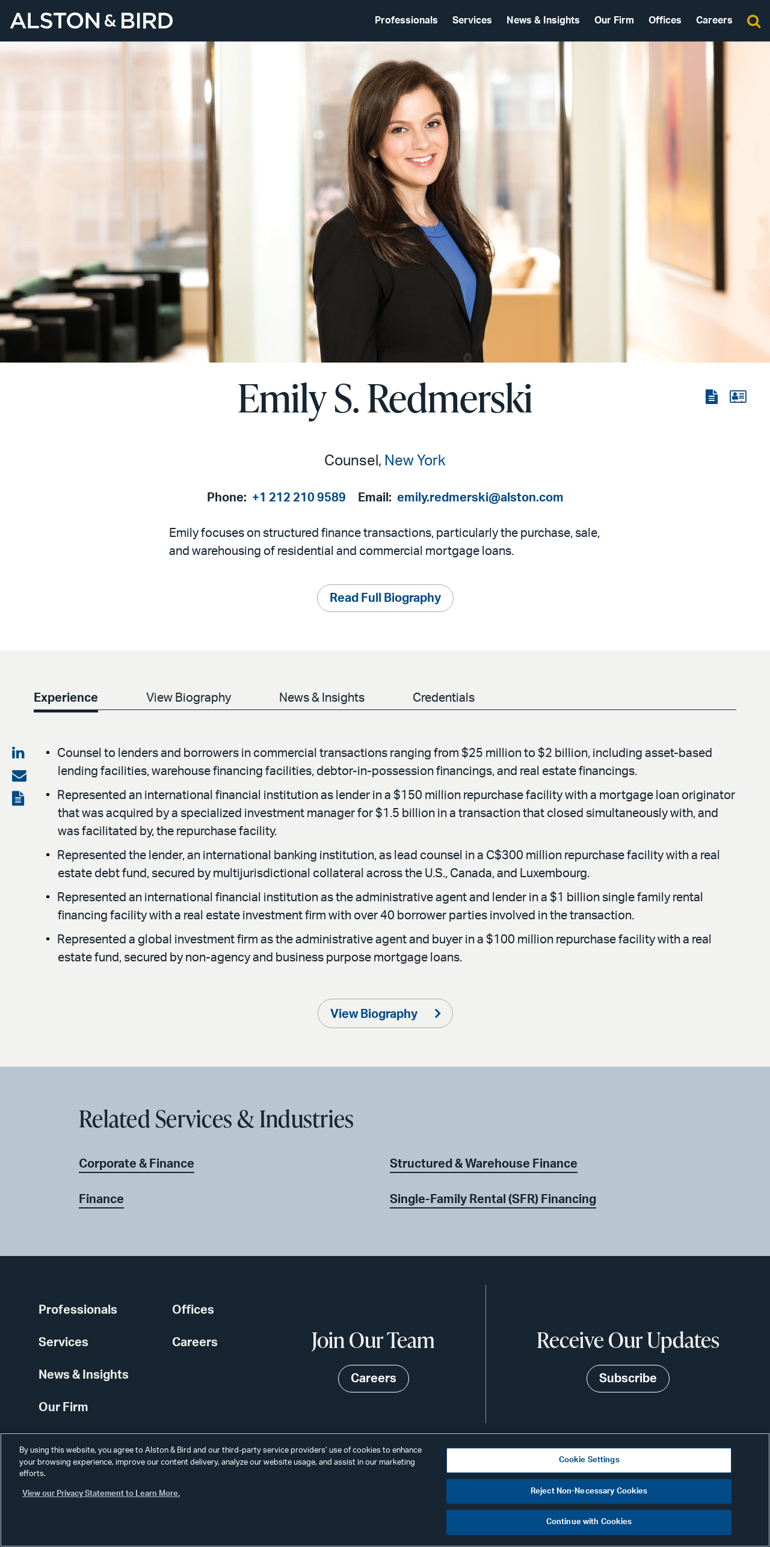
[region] (385, 1490)
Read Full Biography (385, 598)
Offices (665, 20)
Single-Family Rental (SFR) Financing (493, 1199)
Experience (66, 698)
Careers (714, 20)
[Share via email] (19, 776)
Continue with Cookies (589, 1522)
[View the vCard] (738, 397)
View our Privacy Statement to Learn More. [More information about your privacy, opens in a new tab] (101, 1494)
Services (472, 20)
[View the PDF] (713, 397)
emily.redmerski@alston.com (480, 498)
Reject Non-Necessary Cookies (589, 1491)
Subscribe (628, 1379)
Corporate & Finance (136, 1164)
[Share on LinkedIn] (19, 753)
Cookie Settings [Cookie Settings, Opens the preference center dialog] (589, 1460)
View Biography (191, 698)
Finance (101, 1199)
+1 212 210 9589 (299, 498)
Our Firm (614, 20)
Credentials (451, 698)
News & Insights (543, 20)
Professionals (406, 20)
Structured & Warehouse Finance (484, 1164)
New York (415, 461)
